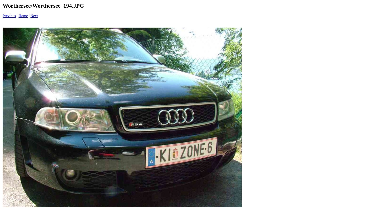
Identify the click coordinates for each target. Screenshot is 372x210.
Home (23, 16)
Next (34, 16)
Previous (9, 16)
